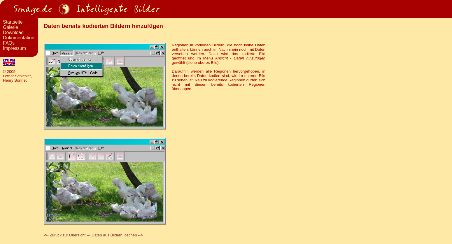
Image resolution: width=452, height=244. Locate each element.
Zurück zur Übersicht (67, 235)
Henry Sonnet (15, 80)
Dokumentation (18, 37)
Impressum (14, 48)
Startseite (13, 22)
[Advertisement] (18, 230)
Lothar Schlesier (17, 76)
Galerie (10, 27)
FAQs (9, 43)
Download (13, 32)
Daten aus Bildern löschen (114, 235)
